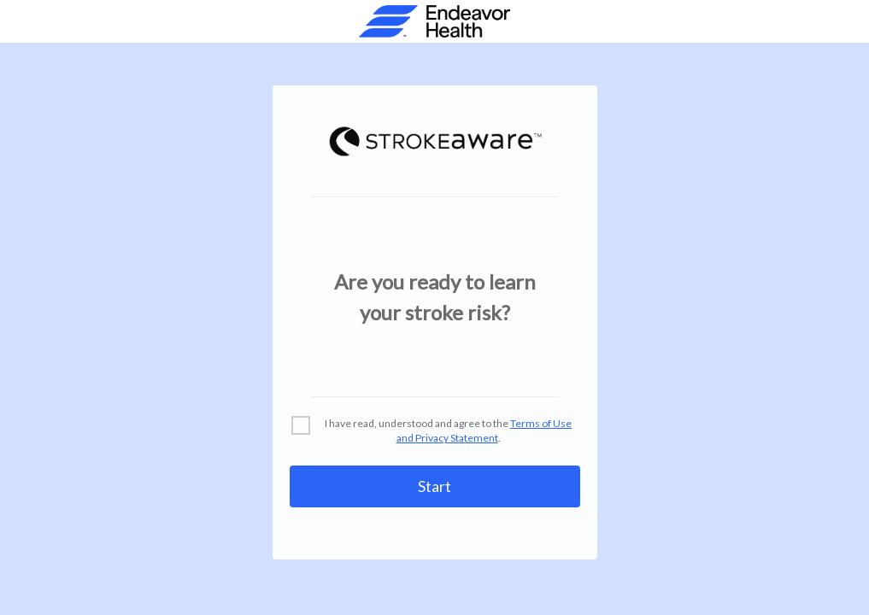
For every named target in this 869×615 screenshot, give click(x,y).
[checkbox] (435, 431)
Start (434, 486)
